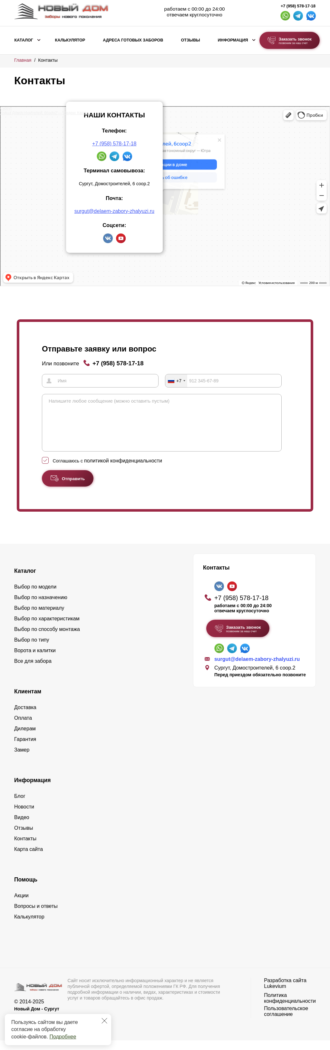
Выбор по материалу (39, 617)
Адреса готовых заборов (133, 40)
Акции (21, 905)
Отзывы (190, 40)
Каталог (24, 40)
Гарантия (25, 749)
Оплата (23, 727)
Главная (22, 60)
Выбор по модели (35, 596)
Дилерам (25, 738)
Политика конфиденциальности (290, 1007)
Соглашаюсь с (107, 470)
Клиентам (27, 701)
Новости (24, 816)
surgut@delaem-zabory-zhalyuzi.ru (114, 211)
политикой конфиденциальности (123, 470)
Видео (21, 827)
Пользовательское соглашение (286, 1021)
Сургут (6, 108)
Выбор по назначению (40, 607)
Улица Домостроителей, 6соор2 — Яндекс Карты (44, 113)
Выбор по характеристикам (47, 628)
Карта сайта (28, 859)
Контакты (25, 848)
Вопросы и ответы (36, 915)
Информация (233, 40)
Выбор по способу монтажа (47, 639)
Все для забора (33, 670)
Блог (19, 805)
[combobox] (176, 380)
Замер (21, 759)
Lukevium (275, 996)
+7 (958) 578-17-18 (298, 6)
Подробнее (62, 1036)
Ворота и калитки (35, 660)
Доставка (25, 717)
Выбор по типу (31, 649)
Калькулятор (70, 40)
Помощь (25, 889)
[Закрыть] (104, 1021)
